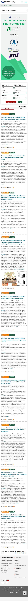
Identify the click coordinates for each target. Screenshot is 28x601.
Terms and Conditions (5, 568)
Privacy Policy (4, 570)
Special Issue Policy (5, 565)
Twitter (16, 572)
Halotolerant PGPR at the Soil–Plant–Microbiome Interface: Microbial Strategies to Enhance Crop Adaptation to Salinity (13, 197)
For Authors (17, 563)
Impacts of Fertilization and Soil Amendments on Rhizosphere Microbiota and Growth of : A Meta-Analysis (13, 429)
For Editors (17, 560)
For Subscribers (18, 567)
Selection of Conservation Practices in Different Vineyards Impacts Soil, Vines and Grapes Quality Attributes (13, 340)
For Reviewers (17, 561)
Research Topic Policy (5, 567)
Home (2, 5)
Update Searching (11, 102)
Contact (2, 573)
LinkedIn (16, 571)
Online (20, 108)
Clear (20, 102)
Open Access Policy (5, 561)
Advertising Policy (4, 572)
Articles (7, 108)
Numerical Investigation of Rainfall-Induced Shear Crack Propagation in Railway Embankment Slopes (13, 157)
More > (7, 144)
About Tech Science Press (6, 560)
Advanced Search (8, 5)
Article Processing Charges (6, 563)
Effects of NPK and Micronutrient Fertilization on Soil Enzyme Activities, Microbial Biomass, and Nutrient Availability (13, 382)
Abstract (3, 126)
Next (22, 552)
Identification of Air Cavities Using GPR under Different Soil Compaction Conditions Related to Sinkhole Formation (13, 516)
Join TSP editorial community (20, 577)
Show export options (22, 106)
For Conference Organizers (20, 565)
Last (25, 552)
